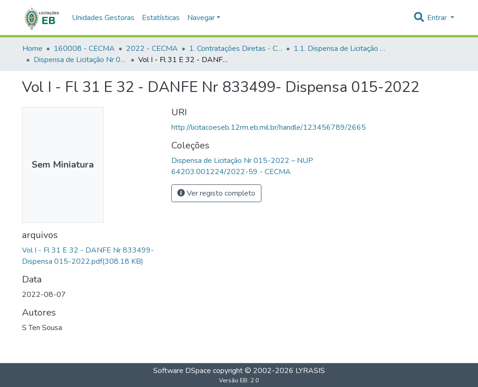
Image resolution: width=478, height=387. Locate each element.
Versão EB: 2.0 (239, 380)
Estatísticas (161, 18)
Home (32, 48)
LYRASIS (310, 371)
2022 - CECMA (152, 48)
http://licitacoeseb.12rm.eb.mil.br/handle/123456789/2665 (268, 127)
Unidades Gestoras (103, 18)
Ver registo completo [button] (216, 193)
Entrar (438, 18)
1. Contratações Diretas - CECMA (235, 48)
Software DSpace (182, 371)
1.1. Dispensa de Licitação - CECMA (340, 48)
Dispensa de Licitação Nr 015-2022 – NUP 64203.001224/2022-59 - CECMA (80, 60)
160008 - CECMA (84, 48)
